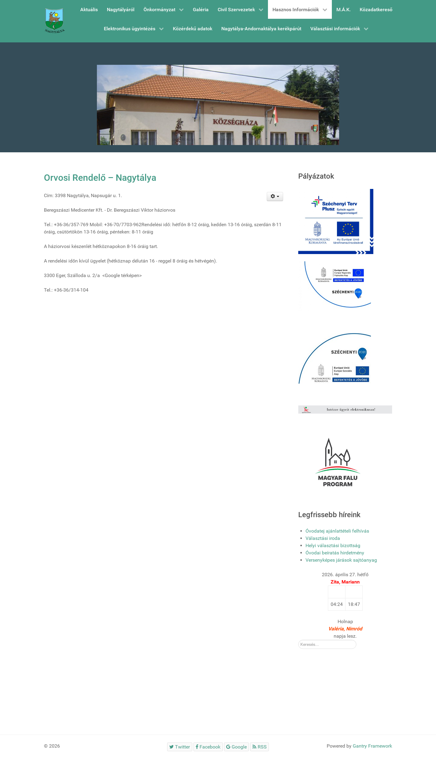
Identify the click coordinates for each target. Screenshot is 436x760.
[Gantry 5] (54, 21)
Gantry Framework (372, 746)
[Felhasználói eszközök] (275, 196)
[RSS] (259, 746)
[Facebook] (208, 746)
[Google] (236, 746)
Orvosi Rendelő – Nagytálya (100, 177)
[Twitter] (179, 746)
